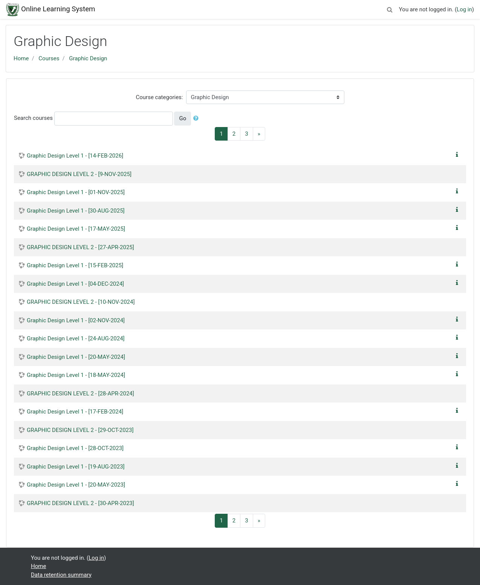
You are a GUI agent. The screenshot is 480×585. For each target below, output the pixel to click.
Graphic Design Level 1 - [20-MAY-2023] (76, 484)
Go (182, 118)
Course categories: (159, 97)
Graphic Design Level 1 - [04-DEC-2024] (75, 283)
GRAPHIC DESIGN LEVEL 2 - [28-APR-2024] (80, 393)
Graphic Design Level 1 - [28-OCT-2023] (75, 448)
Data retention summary (61, 574)
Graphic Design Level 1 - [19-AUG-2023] (76, 466)
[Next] (259, 134)
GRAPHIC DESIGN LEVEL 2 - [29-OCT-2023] (80, 430)
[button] (390, 8)
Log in (464, 9)
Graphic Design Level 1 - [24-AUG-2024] (76, 338)
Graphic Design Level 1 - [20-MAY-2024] (76, 357)
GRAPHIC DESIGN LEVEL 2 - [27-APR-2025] (80, 247)
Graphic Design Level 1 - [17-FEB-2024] (75, 411)
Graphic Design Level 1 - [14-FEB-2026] (75, 155)
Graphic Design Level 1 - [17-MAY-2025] (76, 228)
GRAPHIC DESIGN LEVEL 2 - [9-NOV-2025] (79, 174)
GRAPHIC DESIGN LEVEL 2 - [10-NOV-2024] (81, 302)
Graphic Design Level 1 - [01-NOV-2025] (76, 192)
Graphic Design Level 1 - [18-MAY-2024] (76, 375)
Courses (48, 58)
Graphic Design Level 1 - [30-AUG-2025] (76, 210)
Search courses (33, 118)
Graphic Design (88, 58)
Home (21, 58)
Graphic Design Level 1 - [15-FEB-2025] (75, 265)
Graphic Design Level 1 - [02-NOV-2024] (76, 320)
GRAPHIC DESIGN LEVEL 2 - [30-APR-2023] (80, 503)
